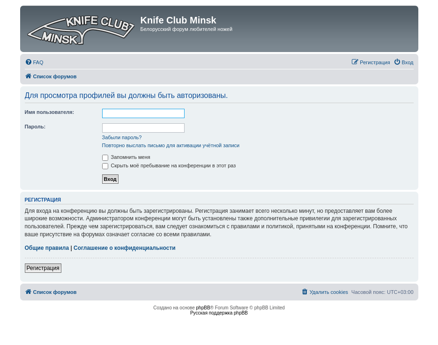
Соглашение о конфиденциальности (125, 248)
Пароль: (35, 126)
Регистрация (43, 268)
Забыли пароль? (122, 137)
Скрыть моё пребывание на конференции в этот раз (169, 165)
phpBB (203, 307)
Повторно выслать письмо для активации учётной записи (171, 145)
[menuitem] (34, 62)
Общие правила (47, 248)
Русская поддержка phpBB (219, 312)
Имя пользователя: (49, 112)
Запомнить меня (126, 157)
